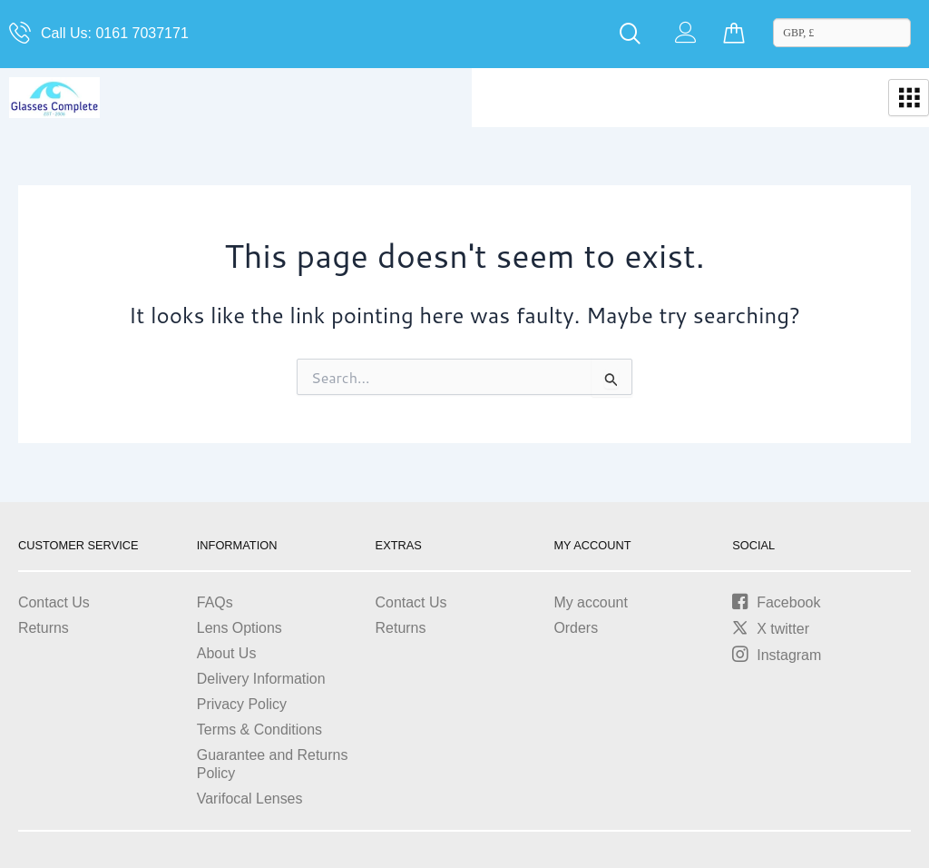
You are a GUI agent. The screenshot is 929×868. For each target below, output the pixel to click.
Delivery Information (261, 678)
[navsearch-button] (630, 34)
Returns (43, 628)
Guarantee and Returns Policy (272, 764)
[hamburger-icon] (908, 97)
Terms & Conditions (260, 729)
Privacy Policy (242, 704)
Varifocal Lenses (250, 798)
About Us (227, 653)
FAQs (215, 602)
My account (590, 602)
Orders (575, 628)
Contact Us (54, 602)
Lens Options (239, 628)
